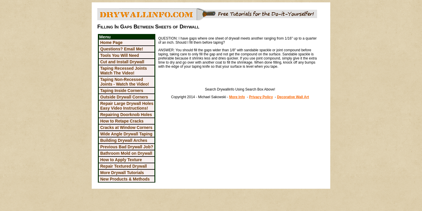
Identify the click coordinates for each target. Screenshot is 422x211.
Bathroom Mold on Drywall (126, 153)
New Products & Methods (125, 179)
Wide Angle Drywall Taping (126, 134)
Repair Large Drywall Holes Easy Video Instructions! (126, 105)
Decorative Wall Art (293, 97)
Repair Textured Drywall (123, 166)
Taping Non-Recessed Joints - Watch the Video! (124, 81)
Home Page (111, 42)
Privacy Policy (261, 97)
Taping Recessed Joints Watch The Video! (123, 70)
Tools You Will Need (119, 55)
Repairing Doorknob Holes (126, 114)
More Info (237, 97)
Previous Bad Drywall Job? (126, 146)
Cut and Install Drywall (122, 61)
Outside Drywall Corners (124, 97)
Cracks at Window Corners (126, 127)
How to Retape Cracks (122, 121)
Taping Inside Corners (121, 90)
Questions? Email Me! (121, 49)
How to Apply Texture (121, 159)
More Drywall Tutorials (122, 172)
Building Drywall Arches (123, 140)
